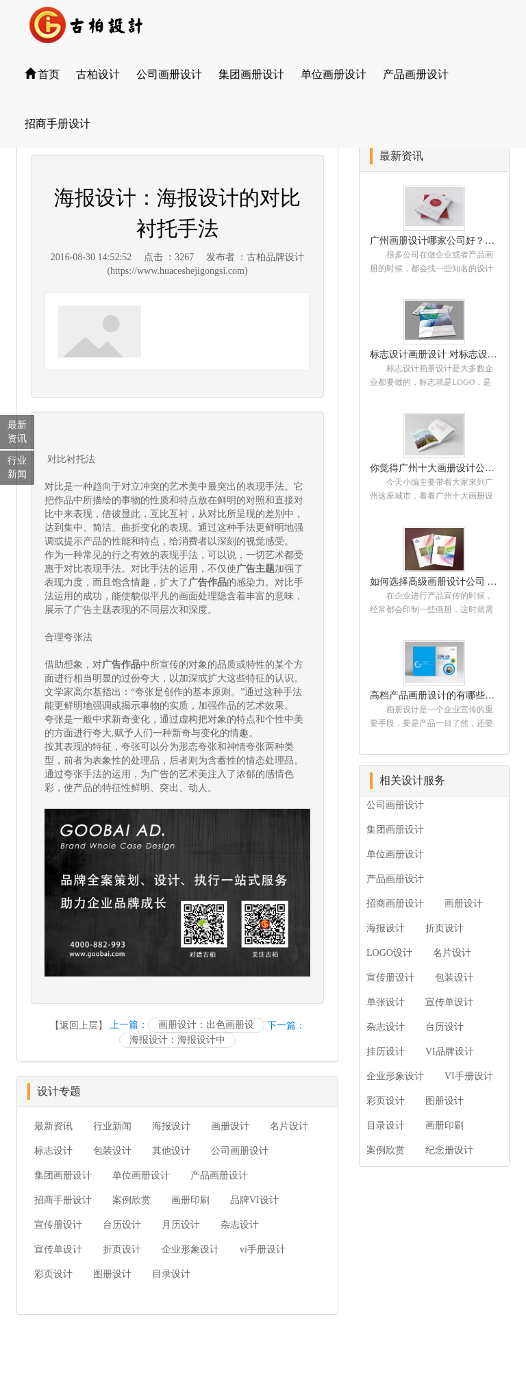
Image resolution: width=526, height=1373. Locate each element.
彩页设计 (53, 1274)
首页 (42, 74)
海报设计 (171, 1126)
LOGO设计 (389, 953)
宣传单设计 (58, 1249)
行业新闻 (112, 1126)
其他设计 (171, 1151)
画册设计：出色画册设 (206, 1025)
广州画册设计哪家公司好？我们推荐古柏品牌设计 (434, 241)
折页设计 (122, 1249)
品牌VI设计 (254, 1200)
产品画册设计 (416, 74)
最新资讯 (53, 1126)
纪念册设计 (449, 1150)
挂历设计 (385, 1051)
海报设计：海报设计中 (177, 1040)
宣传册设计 (58, 1225)
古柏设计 (98, 74)
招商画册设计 (395, 903)
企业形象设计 (190, 1249)
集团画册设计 (251, 74)
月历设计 (181, 1225)
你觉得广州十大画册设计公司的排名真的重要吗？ (434, 468)
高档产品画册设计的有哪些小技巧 (434, 695)
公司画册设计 (169, 74)
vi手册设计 (263, 1249)
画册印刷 (190, 1200)
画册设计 (230, 1126)
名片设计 (289, 1126)
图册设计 (112, 1274)
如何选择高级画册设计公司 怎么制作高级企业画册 (434, 582)
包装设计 (112, 1151)
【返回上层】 (79, 1025)
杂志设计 (240, 1225)
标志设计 (53, 1151)
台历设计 (122, 1225)
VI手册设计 (468, 1076)
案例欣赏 (131, 1200)
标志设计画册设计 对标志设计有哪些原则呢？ (434, 354)
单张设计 (385, 1002)
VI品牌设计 (449, 1051)
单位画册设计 (333, 74)
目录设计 (171, 1274)
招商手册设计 (57, 123)
